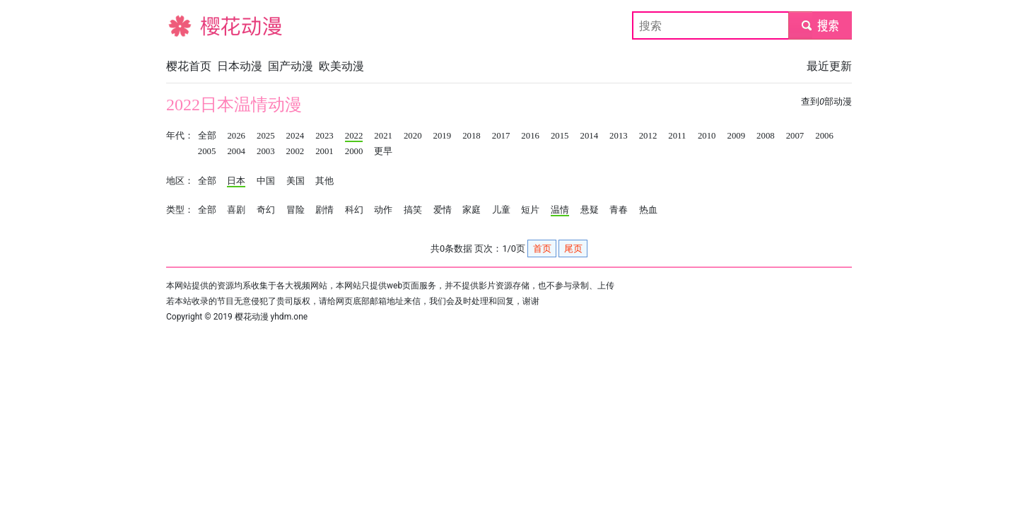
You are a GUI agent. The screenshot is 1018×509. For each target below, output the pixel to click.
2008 (765, 136)
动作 (383, 210)
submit (819, 25)
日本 (236, 181)
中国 (266, 181)
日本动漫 (239, 66)
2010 (707, 136)
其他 (324, 181)
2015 (560, 136)
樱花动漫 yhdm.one (271, 317)
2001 (324, 151)
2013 (618, 136)
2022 (354, 136)
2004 (236, 151)
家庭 (471, 210)
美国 (295, 181)
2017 (501, 136)
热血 (648, 210)
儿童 (501, 210)
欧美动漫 (341, 66)
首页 (542, 248)
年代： (180, 136)
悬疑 (589, 210)
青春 (618, 210)
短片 (530, 210)
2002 (295, 151)
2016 (530, 136)
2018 (471, 136)
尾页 (573, 248)
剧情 (324, 210)
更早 (383, 151)
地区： (180, 181)
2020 (413, 136)
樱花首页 (188, 66)
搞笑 (413, 210)
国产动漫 (290, 66)
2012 (648, 136)
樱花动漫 (188, 25)
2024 (295, 136)
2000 (354, 151)
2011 (677, 136)
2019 (442, 136)
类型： (180, 210)
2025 (266, 136)
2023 (324, 136)
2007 (795, 136)
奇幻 (266, 210)
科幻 (354, 210)
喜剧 (236, 210)
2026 (236, 136)
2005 (207, 151)
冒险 (295, 210)
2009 (736, 136)
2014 (589, 136)
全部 (207, 136)
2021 (383, 136)
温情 (560, 210)
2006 (824, 136)
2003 (266, 151)
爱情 (442, 210)
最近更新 (829, 66)
